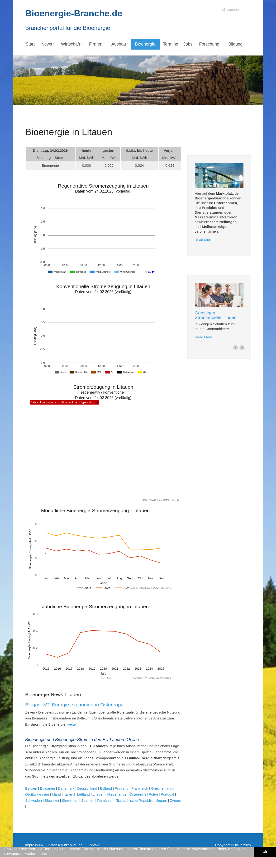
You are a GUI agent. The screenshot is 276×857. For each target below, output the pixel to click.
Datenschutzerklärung (65, 845)
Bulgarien (48, 788)
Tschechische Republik (134, 800)
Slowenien (70, 800)
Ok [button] (264, 852)
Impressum (34, 845)
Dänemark (66, 788)
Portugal (167, 794)
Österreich (138, 794)
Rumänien (105, 800)
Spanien (87, 800)
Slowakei (52, 800)
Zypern (175, 800)
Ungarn (160, 800)
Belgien (31, 788)
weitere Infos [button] (36, 854)
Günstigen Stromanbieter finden (216, 315)
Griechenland (161, 788)
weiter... (73, 724)
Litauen (98, 794)
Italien (68, 794)
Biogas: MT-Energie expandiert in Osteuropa (74, 704)
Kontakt (93, 845)
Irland (56, 794)
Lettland (83, 794)
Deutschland (87, 788)
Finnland (122, 788)
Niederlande (117, 794)
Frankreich (139, 788)
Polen (153, 794)
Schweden (33, 800)
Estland (106, 788)
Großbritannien (37, 794)
